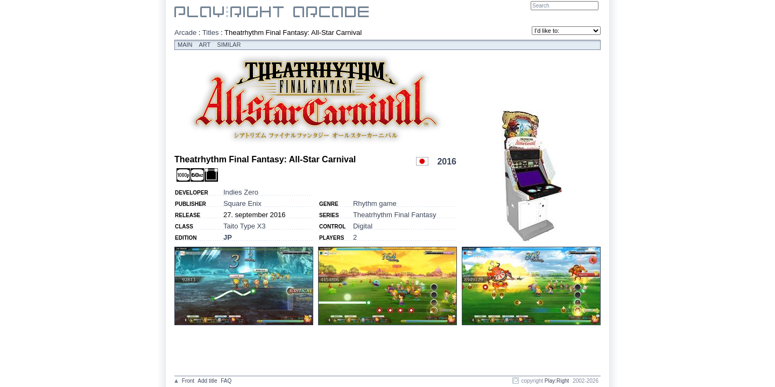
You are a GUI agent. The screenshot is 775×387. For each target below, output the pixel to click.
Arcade (185, 32)
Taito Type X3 (244, 226)
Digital (362, 226)
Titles (210, 32)
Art (205, 44)
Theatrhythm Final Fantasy (394, 215)
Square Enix (242, 203)
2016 (446, 161)
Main (185, 44)
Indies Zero (240, 192)
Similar (229, 44)
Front (188, 381)
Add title (207, 381)
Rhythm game (375, 203)
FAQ (226, 381)
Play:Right (557, 381)
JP (227, 237)
